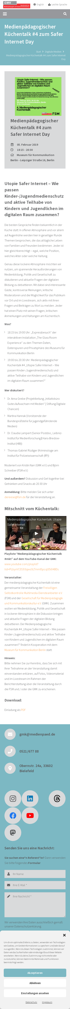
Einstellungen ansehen (35, 993)
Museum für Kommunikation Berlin (25, 650)
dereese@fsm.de (15, 497)
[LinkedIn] (30, 798)
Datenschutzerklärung (27, 926)
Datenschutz (31, 1002)
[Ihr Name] (35, 874)
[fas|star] (57, 798)
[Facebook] (12, 815)
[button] (64, 935)
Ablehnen (35, 983)
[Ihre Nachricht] (35, 904)
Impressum (47, 1002)
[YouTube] (30, 815)
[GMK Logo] (16, 4)
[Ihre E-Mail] (35, 885)
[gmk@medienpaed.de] (11, 734)
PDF (23, 710)
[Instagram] (12, 798)
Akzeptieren (35, 973)
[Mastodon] (12, 832)
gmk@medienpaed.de (37, 734)
